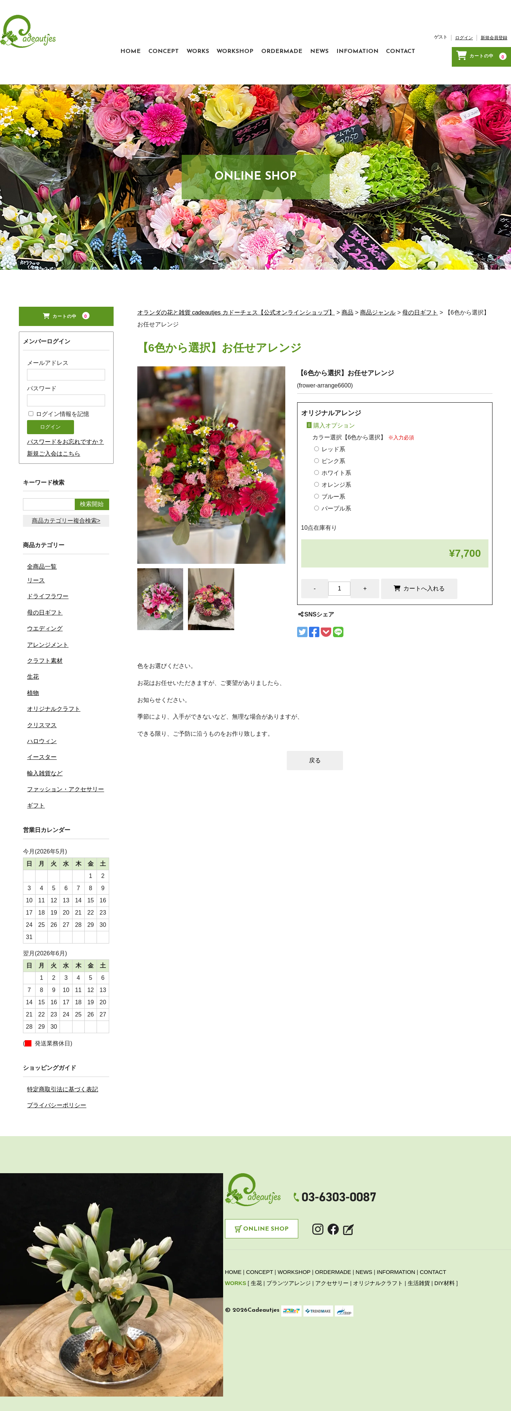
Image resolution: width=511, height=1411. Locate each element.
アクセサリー (332, 1260)
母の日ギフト (45, 589)
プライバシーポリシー (56, 1082)
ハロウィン (42, 718)
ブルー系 (329, 473)
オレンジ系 (332, 462)
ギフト (36, 782)
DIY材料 (444, 1260)
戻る (315, 737)
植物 (33, 670)
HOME (88, 36)
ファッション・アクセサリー (65, 766)
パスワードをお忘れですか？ (65, 419)
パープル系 (332, 485)
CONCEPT (128, 36)
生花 (33, 654)
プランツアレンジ (288, 1260)
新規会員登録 (494, 26)
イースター (42, 734)
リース (36, 557)
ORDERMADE (268, 36)
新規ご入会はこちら (53, 431)
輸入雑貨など (45, 750)
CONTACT (408, 36)
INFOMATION (358, 36)
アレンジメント (47, 622)
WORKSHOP (214, 36)
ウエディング (45, 605)
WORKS (169, 36)
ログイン (464, 26)
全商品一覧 (42, 543)
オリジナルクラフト (53, 686)
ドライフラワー (47, 573)
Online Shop (266, 1206)
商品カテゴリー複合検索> (66, 498)
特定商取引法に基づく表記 (62, 1066)
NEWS (312, 36)
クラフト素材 (45, 638)
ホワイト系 (332, 450)
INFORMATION (396, 1249)
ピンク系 (329, 438)
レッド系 (329, 426)
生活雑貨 (419, 1260)
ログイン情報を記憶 (58, 391)
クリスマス (42, 702)
